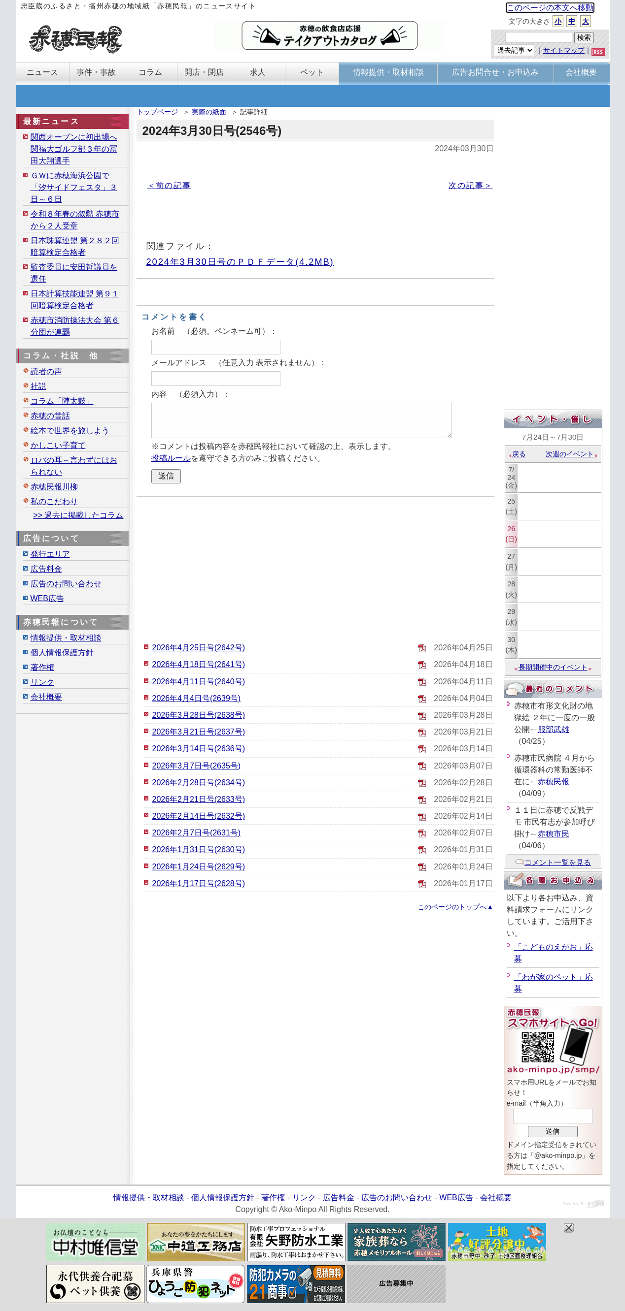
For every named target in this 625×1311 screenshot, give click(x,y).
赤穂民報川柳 (54, 486)
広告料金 (46, 569)
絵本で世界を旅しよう (70, 430)
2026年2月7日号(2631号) (196, 833)
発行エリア (50, 554)
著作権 (42, 667)
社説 (38, 386)
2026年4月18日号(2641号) (198, 664)
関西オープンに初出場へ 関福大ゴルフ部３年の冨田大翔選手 (74, 149)
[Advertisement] (315, 568)
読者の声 (46, 371)
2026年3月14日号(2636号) (198, 748)
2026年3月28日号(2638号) (198, 715)
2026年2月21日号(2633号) (198, 799)
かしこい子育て (58, 445)
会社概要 (46, 697)
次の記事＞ (470, 185)
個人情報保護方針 (62, 652)
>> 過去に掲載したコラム (78, 515)
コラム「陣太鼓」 (62, 401)
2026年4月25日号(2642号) (198, 647)
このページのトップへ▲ (455, 907)
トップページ (157, 112)
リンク (42, 682)
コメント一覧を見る (553, 862)
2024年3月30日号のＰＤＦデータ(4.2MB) (240, 261)
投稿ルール (171, 458)
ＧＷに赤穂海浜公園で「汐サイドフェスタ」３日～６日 (74, 187)
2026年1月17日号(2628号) (198, 883)
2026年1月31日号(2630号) (198, 849)
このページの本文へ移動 (550, 7)
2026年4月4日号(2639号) (196, 698)
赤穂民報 (553, 781)
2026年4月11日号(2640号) (198, 681)
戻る (517, 454)
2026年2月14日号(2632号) (198, 816)
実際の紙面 (209, 112)
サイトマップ (564, 50)
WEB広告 (47, 598)
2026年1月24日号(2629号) (198, 867)
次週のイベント (572, 454)
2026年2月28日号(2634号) (198, 782)
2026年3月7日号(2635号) (196, 766)
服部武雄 (553, 729)
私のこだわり (54, 501)
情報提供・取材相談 (66, 638)
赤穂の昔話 (50, 416)
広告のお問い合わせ (66, 583)
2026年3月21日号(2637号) (198, 732)
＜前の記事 (169, 185)
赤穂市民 (553, 834)
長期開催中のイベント (553, 667)
